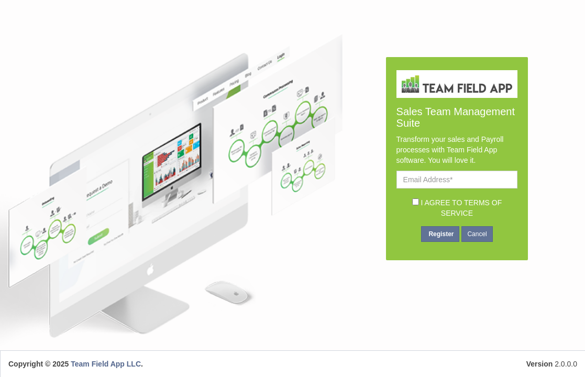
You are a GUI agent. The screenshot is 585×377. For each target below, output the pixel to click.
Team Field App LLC (106, 364)
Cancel (477, 234)
